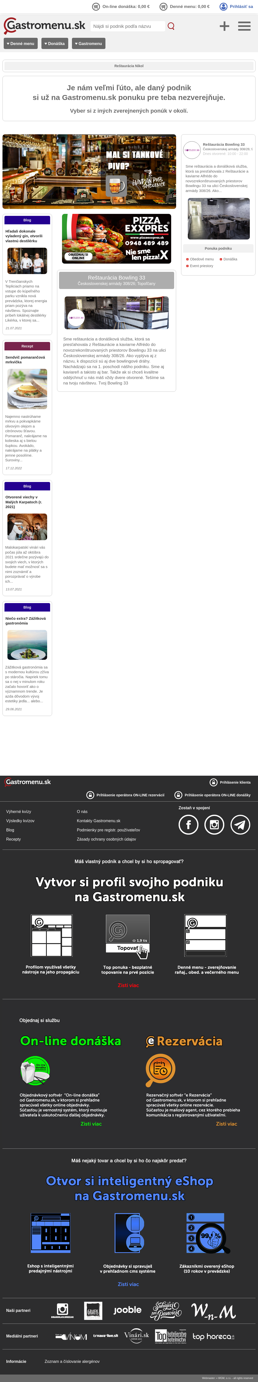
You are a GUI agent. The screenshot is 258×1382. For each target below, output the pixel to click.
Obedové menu (202, 259)
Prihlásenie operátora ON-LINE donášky (218, 795)
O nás (82, 812)
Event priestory (201, 266)
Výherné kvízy (18, 812)
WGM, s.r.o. (224, 1378)
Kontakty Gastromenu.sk (98, 821)
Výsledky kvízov (20, 821)
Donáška (230, 259)
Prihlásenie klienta (235, 782)
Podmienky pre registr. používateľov (108, 830)
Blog (10, 830)
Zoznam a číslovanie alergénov (72, 1361)
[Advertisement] (27, 746)
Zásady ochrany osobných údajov (106, 839)
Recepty (13, 839)
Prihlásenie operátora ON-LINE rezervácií (130, 795)
